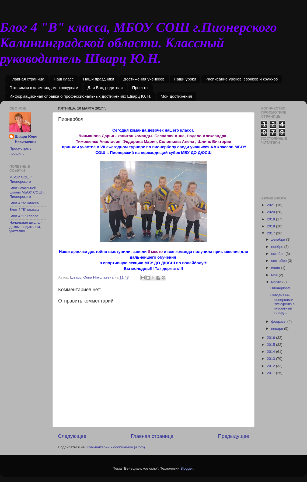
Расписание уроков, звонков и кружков (241, 79)
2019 (271, 219)
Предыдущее (233, 436)
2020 (271, 212)
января (277, 328)
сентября (279, 261)
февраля (279, 321)
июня (276, 268)
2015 (271, 345)
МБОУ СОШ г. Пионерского (21, 179)
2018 (271, 226)
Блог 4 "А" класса (24, 203)
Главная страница (27, 79)
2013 (271, 359)
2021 (271, 205)
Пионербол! (280, 288)
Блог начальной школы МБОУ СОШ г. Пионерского (27, 192)
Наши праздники (98, 79)
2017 (271, 233)
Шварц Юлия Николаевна (27, 139)
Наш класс (64, 79)
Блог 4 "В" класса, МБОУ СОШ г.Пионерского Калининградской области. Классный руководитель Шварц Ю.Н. (138, 43)
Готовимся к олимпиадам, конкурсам (43, 87)
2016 (271, 338)
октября (278, 254)
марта (276, 282)
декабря (278, 239)
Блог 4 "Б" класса (24, 209)
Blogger (186, 468)
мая (275, 275)
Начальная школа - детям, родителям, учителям (25, 226)
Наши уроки (185, 79)
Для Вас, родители (105, 87)
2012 (271, 366)
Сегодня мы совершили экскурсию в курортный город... (282, 304)
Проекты (140, 87)
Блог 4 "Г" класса (23, 216)
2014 (271, 352)
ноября (277, 247)
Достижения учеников (143, 79)
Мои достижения (176, 96)
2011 (271, 373)
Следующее (72, 436)
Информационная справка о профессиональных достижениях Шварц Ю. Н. (80, 96)
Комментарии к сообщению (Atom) (116, 447)
